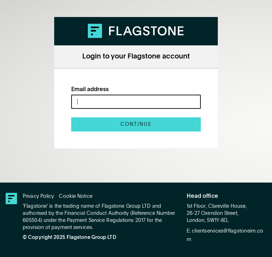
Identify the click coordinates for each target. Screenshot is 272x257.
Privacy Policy (38, 196)
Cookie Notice (75, 196)
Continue (136, 124)
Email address (90, 90)
